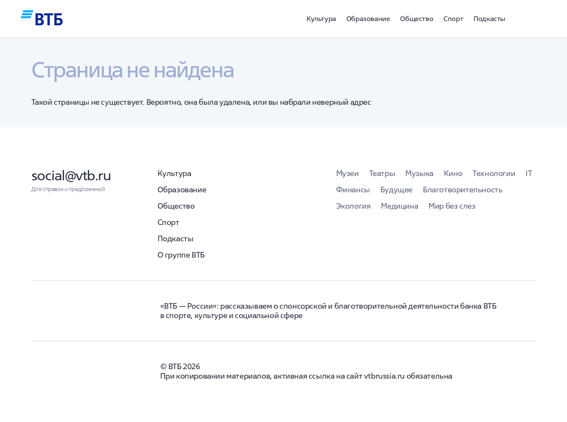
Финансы (353, 189)
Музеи (347, 173)
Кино (453, 173)
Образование (368, 18)
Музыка (419, 173)
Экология (353, 206)
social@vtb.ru (71, 175)
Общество (416, 18)
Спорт (453, 18)
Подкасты (489, 18)
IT (528, 173)
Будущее (396, 189)
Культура (321, 18)
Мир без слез (451, 206)
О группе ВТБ (181, 255)
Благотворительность (462, 189)
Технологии (494, 173)
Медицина (399, 206)
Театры (382, 173)
